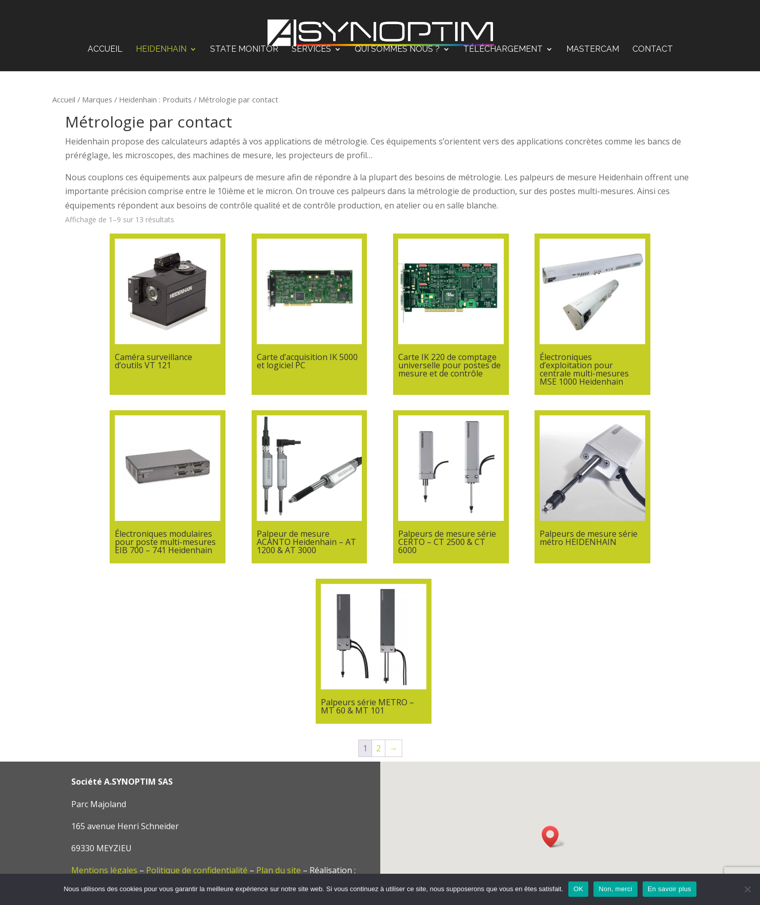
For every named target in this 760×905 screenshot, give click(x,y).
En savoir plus (669, 889)
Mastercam (592, 41)
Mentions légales (104, 870)
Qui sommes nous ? (397, 41)
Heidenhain (161, 41)
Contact (652, 41)
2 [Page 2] (378, 748)
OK (578, 889)
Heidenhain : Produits (155, 99)
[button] (553, 837)
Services (311, 41)
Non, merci (615, 889)
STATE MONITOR (244, 41)
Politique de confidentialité (197, 870)
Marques (97, 99)
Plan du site (278, 870)
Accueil (105, 41)
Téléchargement (503, 41)
